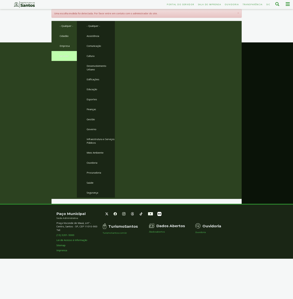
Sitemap (60, 245)
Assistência (93, 36)
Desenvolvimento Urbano (96, 67)
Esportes (92, 99)
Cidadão (64, 36)
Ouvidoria (232, 4)
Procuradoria (94, 172)
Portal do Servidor (180, 4)
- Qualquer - (66, 25)
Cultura (90, 56)
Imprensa (61, 250)
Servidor (64, 56)
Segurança (92, 192)
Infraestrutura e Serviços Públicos (101, 140)
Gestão (91, 119)
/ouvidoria (200, 232)
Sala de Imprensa (209, 4)
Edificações (93, 79)
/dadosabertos (157, 232)
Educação (92, 89)
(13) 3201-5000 (65, 235)
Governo (91, 129)
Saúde (90, 182)
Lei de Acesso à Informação (71, 240)
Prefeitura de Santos (24, 4)
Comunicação (94, 45)
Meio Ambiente (95, 152)
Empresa (65, 45)
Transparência (253, 4)
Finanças (91, 109)
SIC (268, 4)
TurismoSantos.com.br (115, 233)
